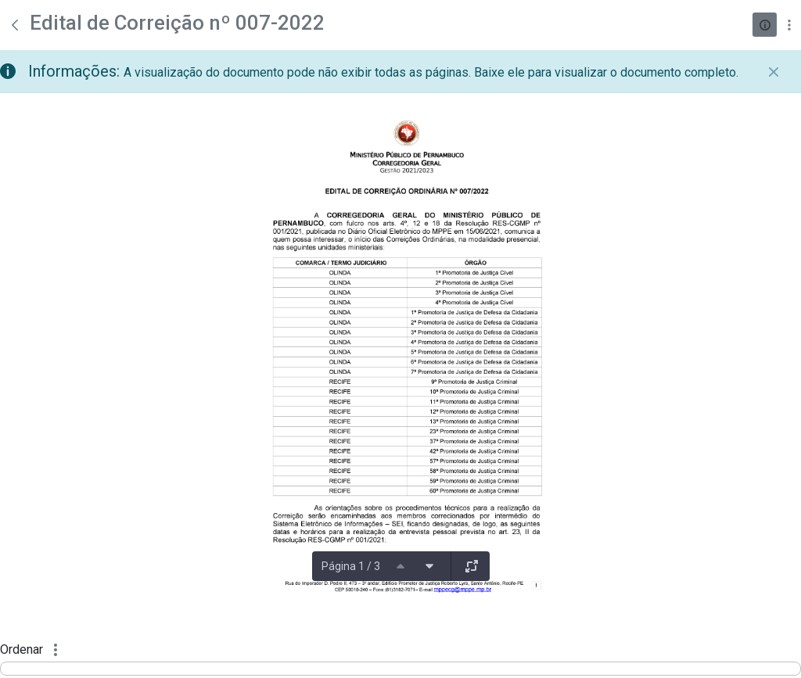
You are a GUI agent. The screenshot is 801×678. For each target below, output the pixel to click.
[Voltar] (15, 25)
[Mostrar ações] (789, 25)
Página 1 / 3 (350, 566)
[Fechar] (773, 71)
